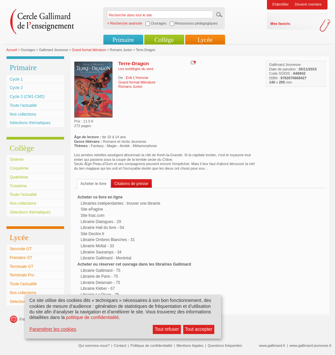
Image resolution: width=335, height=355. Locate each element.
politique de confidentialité (92, 317)
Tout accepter (198, 329)
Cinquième (19, 168)
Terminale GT (22, 266)
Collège (164, 39)
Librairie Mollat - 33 (97, 246)
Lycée (205, 39)
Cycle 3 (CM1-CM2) (27, 96)
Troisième (18, 186)
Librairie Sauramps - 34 (101, 252)
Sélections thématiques (30, 123)
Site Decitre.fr (93, 234)
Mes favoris (281, 24)
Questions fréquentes (225, 345)
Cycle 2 (16, 87)
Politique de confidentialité (151, 345)
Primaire (123, 39)
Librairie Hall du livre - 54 (102, 227)
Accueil (12, 50)
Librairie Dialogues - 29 (101, 221)
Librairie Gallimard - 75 (100, 270)
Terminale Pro (22, 275)
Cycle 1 (16, 79)
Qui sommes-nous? (94, 345)
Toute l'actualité (23, 105)
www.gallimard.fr (272, 345)
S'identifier (280, 4)
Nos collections (23, 114)
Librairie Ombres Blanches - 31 (108, 239)
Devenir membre (308, 4)
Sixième (17, 159)
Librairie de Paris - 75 (99, 276)
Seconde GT (21, 249)
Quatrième (19, 177)
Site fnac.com (93, 215)
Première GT (21, 257)
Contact (120, 345)
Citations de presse (132, 183)
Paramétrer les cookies (52, 329)
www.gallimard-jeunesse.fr (310, 345)
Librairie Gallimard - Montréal (106, 258)
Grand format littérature (89, 50)
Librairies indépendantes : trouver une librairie (120, 203)
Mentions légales (189, 345)
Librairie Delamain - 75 (100, 282)
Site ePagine (92, 209)
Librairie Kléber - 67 (98, 288)
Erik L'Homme (137, 78)
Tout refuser (167, 329)
